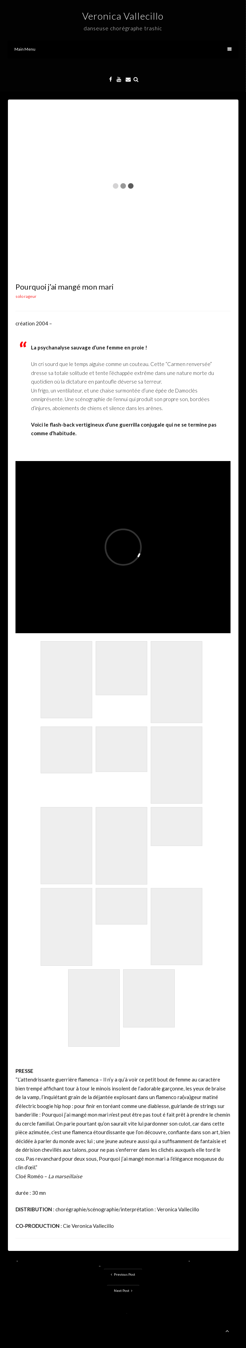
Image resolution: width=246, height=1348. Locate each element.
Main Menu (123, 49)
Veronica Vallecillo (122, 16)
